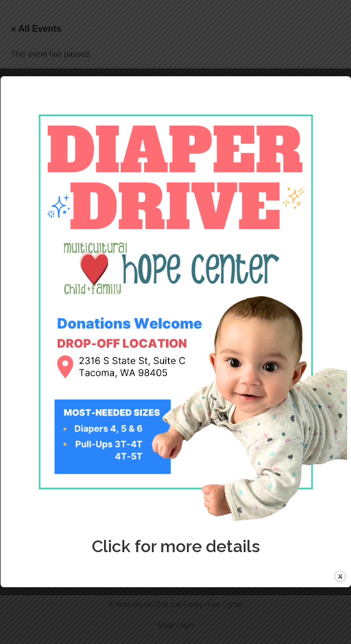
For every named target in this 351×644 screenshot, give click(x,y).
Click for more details (176, 546)
